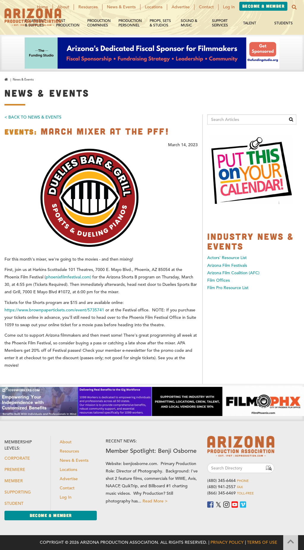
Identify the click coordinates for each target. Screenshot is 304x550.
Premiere (14, 469)
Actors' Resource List (227, 257)
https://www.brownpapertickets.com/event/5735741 (54, 310)
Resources (88, 7)
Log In (229, 7)
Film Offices (218, 280)
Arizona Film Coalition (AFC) (233, 272)
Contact (206, 7)
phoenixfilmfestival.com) (68, 277)
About (63, 7)
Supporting (17, 492)
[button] (294, 7)
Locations (153, 7)
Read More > (154, 501)
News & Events (121, 7)
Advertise (181, 7)
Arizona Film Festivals (227, 265)
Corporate (17, 458)
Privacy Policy (227, 542)
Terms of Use (262, 542)
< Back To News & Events (32, 117)
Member (13, 480)
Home (42, 7)
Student (13, 503)
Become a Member (263, 6)
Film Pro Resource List (227, 287)
